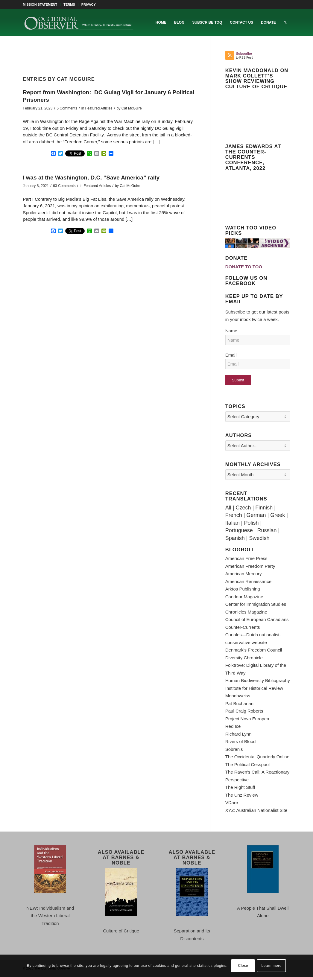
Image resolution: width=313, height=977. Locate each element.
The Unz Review (241, 795)
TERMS (69, 4)
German (256, 515)
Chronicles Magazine (246, 611)
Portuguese (239, 530)
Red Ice (233, 726)
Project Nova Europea (247, 718)
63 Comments (64, 186)
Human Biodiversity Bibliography (257, 680)
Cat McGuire (131, 108)
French (233, 515)
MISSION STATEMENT (40, 4)
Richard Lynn (238, 733)
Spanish (235, 538)
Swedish (259, 538)
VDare (231, 802)
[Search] (285, 22)
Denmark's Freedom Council (253, 649)
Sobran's (234, 749)
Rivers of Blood (240, 741)
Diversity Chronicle (244, 657)
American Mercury (243, 573)
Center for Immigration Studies (255, 604)
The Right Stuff (240, 787)
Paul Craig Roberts (244, 710)
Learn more (272, 966)
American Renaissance (248, 581)
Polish (251, 523)
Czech (243, 508)
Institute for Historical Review (254, 688)
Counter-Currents (242, 627)
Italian (232, 523)
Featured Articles (99, 108)
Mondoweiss (237, 695)
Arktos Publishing (242, 588)
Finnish (264, 508)
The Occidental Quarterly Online (257, 756)
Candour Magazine (244, 596)
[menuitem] (41, 4)
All (228, 508)
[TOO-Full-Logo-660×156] (78, 22)
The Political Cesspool (247, 764)
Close (243, 966)
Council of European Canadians (257, 619)
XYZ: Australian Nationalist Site (256, 810)
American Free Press (246, 558)
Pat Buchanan (239, 703)
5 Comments (67, 108)
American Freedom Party (250, 566)
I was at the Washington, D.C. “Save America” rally (91, 177)
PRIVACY (88, 4)
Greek (277, 515)
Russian (267, 530)
